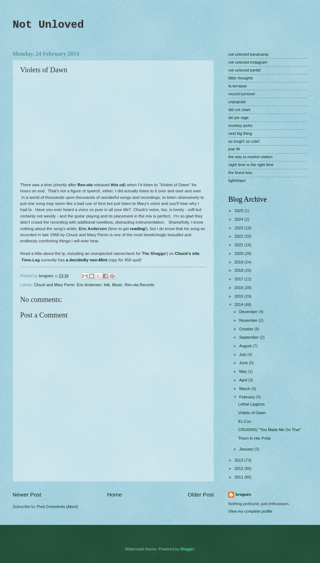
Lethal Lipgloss (251, 404)
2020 (239, 253)
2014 (239, 304)
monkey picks (240, 125)
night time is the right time (251, 165)
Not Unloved (48, 25)
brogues (243, 494)
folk (107, 285)
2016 (239, 287)
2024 (239, 219)
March (245, 388)
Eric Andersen (89, 285)
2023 (239, 228)
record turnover (241, 94)
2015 (239, 296)
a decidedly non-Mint (86, 260)
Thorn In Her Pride (254, 438)
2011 (239, 477)
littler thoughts (240, 78)
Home (114, 494)
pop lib (234, 149)
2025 (239, 211)
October (246, 329)
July (243, 354)
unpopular (237, 102)
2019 (239, 262)
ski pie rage (238, 117)
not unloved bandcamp (248, 54)
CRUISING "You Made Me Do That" (269, 429)
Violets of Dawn (252, 413)
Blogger (187, 549)
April (243, 380)
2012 (239, 468)
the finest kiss (240, 172)
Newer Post (27, 494)
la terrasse (237, 86)
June (244, 363)
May (243, 371)
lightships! (237, 180)
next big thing (240, 133)
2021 (239, 245)
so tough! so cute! (244, 141)
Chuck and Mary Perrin (54, 285)
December (249, 312)
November (249, 320)
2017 (239, 279)
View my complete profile (250, 511)
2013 (239, 460)
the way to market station (250, 157)
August (245, 346)
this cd (117, 185)
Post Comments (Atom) (57, 506)
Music (117, 285)
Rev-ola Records (139, 285)
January (246, 449)
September (249, 337)
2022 (239, 236)
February (247, 397)
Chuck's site (187, 253)
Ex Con (244, 421)
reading (137, 228)
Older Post (201, 494)
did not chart (239, 109)
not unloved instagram (248, 62)
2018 (239, 270)
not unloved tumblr (244, 70)
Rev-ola (85, 185)
